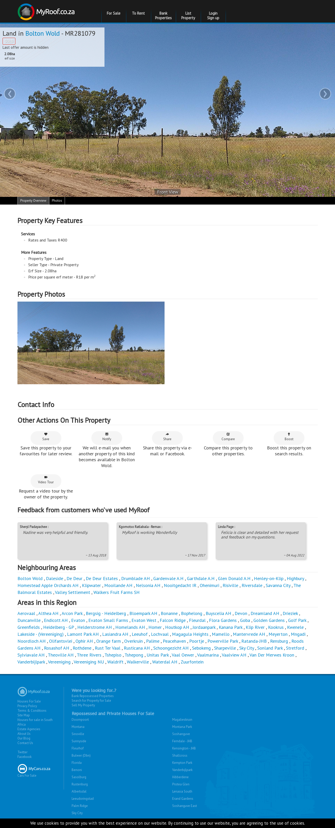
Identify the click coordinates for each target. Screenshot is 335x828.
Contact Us (25, 743)
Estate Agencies (28, 729)
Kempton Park (182, 762)
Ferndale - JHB (182, 741)
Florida (77, 762)
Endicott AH (56, 620)
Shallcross (179, 755)
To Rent (138, 13)
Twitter (22, 752)
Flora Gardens (223, 620)
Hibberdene (180, 777)
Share (167, 436)
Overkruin (133, 641)
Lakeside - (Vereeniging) (40, 634)
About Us (24, 733)
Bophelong (191, 613)
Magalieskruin (182, 719)
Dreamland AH (265, 613)
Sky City (246, 648)
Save (45, 436)
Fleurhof (78, 748)
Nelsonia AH (148, 585)
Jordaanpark (204, 627)
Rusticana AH (137, 648)
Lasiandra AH (115, 634)
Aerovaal (26, 613)
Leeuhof (140, 634)
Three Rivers (89, 655)
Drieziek (290, 613)
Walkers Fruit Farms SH (116, 592)
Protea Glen (180, 784)
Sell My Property (83, 705)
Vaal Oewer (183, 655)
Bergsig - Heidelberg (106, 613)
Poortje (196, 641)
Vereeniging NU (89, 662)
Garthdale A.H (201, 578)
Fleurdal (197, 620)
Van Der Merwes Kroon (272, 655)
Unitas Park (158, 655)
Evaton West (143, 620)
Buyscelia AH (218, 613)
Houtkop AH (177, 627)
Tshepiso (112, 655)
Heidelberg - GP (58, 627)
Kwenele (295, 627)
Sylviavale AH (31, 655)
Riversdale (252, 585)
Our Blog (23, 738)
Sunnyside (79, 741)
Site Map (23, 715)
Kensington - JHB (184, 748)
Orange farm (108, 641)
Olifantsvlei (60, 641)
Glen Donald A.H (234, 578)
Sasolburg (79, 777)
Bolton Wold (42, 33)
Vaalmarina (208, 655)
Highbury (295, 578)
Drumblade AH (135, 578)
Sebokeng (201, 648)
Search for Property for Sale (91, 700)
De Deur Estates (102, 578)
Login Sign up (213, 15)
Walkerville (138, 662)
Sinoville (78, 734)
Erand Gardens (182, 798)
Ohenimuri (209, 585)
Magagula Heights (190, 634)
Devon (241, 613)
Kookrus (276, 627)
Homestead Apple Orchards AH (48, 585)
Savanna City (278, 585)
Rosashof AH (56, 648)
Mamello (220, 634)
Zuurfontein (192, 662)
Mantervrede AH (249, 634)
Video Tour (46, 479)
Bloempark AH (143, 613)
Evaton (78, 620)
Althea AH (48, 613)
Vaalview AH (234, 655)
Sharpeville (225, 648)
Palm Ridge (80, 806)
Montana (78, 727)
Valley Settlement (72, 592)
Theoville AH (61, 655)
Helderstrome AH (94, 627)
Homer (155, 627)
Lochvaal (160, 634)
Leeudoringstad (83, 798)
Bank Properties (163, 15)
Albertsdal (79, 791)
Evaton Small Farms (108, 620)
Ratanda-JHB (254, 641)
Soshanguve (181, 734)
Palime (152, 641)
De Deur (74, 578)
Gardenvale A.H (168, 578)
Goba (245, 620)
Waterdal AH (164, 662)
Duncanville (29, 620)
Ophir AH (84, 641)
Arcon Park (72, 613)
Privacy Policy (27, 706)
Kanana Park (230, 627)
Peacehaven (174, 641)
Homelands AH (130, 627)
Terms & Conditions (31, 710)
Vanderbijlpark (31, 662)
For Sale (113, 13)
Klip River (255, 627)
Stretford (295, 648)
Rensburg (279, 641)
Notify (106, 436)
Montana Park (182, 727)
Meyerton (278, 634)
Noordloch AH (31, 641)
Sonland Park (270, 648)
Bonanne (169, 613)
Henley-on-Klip (268, 578)
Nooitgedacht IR (180, 585)
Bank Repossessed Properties (93, 696)
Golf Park (297, 620)
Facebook (24, 757)
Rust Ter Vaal (107, 648)
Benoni (77, 770)
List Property (188, 15)
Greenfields (28, 627)
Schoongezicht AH (171, 648)
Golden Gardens (269, 620)
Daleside (54, 578)
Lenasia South (182, 791)
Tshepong (134, 655)
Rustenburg (80, 784)
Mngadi (298, 634)
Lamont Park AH (83, 634)
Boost (289, 436)
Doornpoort (80, 719)
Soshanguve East (184, 806)
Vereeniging (59, 662)
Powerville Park (222, 641)
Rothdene (82, 648)
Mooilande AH (118, 585)
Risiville (230, 585)
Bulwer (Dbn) (81, 755)
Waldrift (115, 662)
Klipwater (91, 585)
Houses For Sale (29, 701)
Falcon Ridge (173, 620)
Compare (228, 436)
